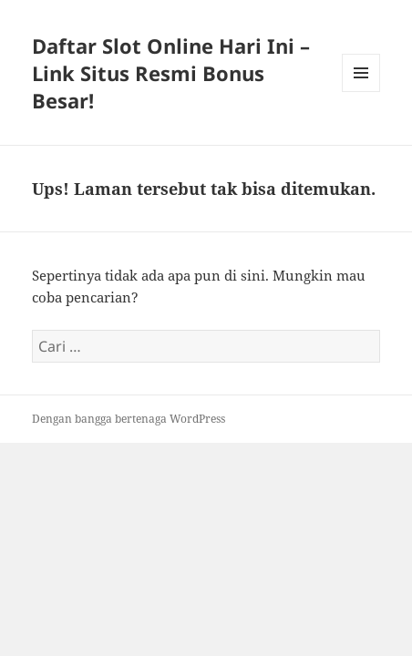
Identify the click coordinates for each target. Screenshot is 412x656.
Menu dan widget (361, 91)
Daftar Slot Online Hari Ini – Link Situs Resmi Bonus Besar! (171, 73)
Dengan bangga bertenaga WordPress (128, 418)
